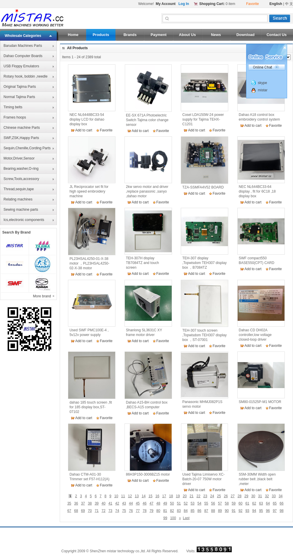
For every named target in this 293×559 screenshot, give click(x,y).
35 (69, 503)
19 (178, 496)
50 (172, 503)
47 (151, 503)
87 (206, 511)
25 (219, 496)
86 (199, 511)
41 (110, 503)
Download (245, 34)
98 (281, 511)
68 (76, 511)
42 (117, 503)
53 (192, 503)
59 (234, 503)
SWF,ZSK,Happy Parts (21, 138)
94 (254, 511)
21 (191, 496)
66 (281, 503)
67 (69, 511)
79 (151, 511)
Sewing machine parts (21, 210)
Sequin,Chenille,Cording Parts (27, 148)
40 (103, 503)
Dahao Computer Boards (23, 56)
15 (150, 496)
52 (186, 503)
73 (110, 511)
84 (186, 511)
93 (247, 511)
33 (274, 496)
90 (227, 511)
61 (247, 503)
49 (165, 503)
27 (232, 496)
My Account (166, 4)
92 (240, 511)
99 (165, 518)
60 (240, 503)
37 (83, 503)
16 (157, 496)
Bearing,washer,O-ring (21, 169)
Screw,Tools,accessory (21, 179)
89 (220, 511)
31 (260, 496)
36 (76, 503)
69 (83, 511)
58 (227, 503)
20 (185, 496)
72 (103, 511)
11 (123, 496)
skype (262, 83)
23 (205, 496)
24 (212, 496)
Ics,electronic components (24, 220)
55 (206, 503)
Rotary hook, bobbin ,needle (25, 76)
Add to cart (83, 130)
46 (144, 503)
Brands (130, 34)
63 (261, 503)
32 (267, 496)
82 (172, 511)
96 (268, 511)
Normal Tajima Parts (19, 97)
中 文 (289, 4)
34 (280, 496)
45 (137, 503)
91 (234, 511)
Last (186, 518)
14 (143, 496)
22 (198, 496)
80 (158, 511)
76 (131, 511)
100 (173, 518)
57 (220, 503)
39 (96, 503)
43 (124, 503)
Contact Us (277, 34)
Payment (158, 34)
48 (158, 503)
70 (90, 511)
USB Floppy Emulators (21, 66)
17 (164, 496)
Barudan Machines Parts (23, 46)
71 (96, 511)
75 (124, 511)
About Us (187, 34)
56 (213, 503)
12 (130, 496)
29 (246, 496)
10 (116, 496)
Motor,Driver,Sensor (19, 158)
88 (213, 511)
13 (137, 496)
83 (179, 511)
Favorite (106, 130)
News (216, 34)
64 (268, 503)
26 (226, 496)
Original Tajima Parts (20, 87)
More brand (42, 296)
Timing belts (13, 107)
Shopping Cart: (212, 4)
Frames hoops (15, 117)
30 (253, 496)
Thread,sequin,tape (19, 189)
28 (239, 496)
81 (165, 511)
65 (275, 503)
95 (261, 511)
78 (144, 511)
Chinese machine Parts (22, 128)
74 (117, 511)
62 (254, 503)
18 (171, 496)
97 (275, 511)
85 (192, 511)
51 (179, 503)
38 (90, 503)
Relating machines (18, 199)
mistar (263, 90)
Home (73, 34)
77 (137, 511)
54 (199, 503)
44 (131, 503)
